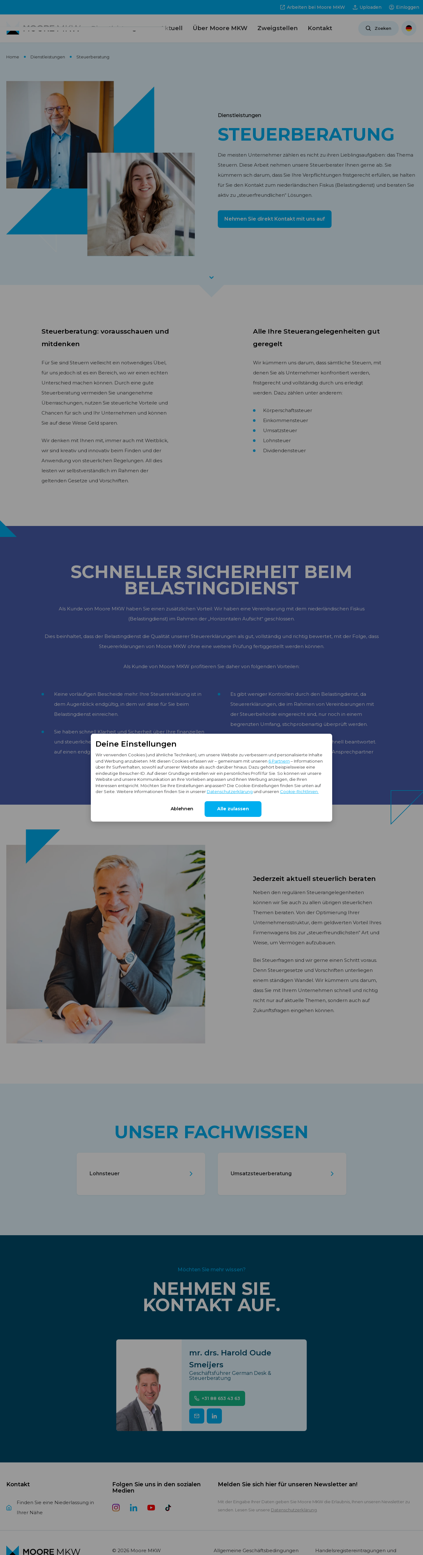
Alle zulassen (233, 809)
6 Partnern (279, 761)
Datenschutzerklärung (230, 791)
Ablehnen (182, 809)
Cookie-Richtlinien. (299, 791)
